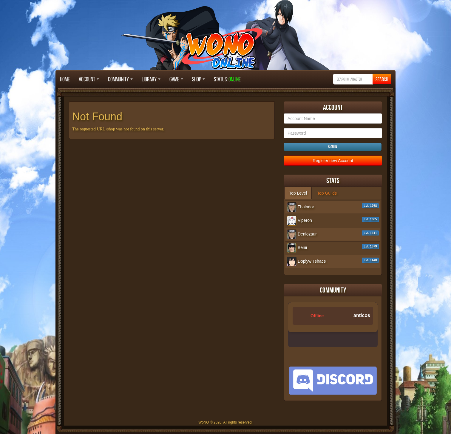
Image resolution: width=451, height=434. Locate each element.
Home (65, 79)
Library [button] (151, 79)
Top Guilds (327, 193)
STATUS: (227, 79)
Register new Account (333, 160)
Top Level (298, 193)
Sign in (332, 146)
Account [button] (89, 79)
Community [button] (120, 79)
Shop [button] (198, 79)
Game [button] (176, 79)
